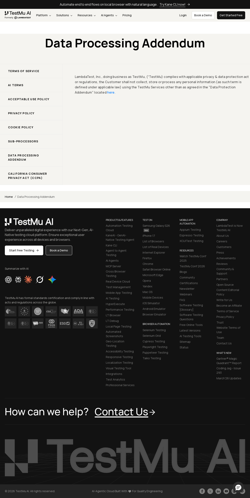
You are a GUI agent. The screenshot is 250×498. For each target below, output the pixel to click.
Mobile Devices (153, 297)
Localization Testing (119, 362)
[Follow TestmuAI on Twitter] (210, 491)
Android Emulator (154, 309)
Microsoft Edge (153, 275)
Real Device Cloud (118, 281)
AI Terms (15, 85)
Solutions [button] (64, 15)
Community (187, 277)
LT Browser (113, 315)
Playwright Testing (155, 347)
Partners (222, 279)
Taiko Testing (152, 358)
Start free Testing (24, 250)
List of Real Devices (156, 247)
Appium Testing (190, 230)
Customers (223, 247)
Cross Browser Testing (116, 273)
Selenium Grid (152, 336)
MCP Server (113, 266)
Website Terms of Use (228, 330)
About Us (222, 236)
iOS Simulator (151, 303)
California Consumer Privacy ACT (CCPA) (27, 176)
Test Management (118, 287)
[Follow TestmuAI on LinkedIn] (218, 491)
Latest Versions (190, 330)
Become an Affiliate (229, 305)
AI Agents (109, 15)
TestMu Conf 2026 (192, 266)
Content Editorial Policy (227, 292)
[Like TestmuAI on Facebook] (202, 491)
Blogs (183, 272)
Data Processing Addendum (23, 157)
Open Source (225, 285)
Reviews (222, 264)
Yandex (147, 286)
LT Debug (112, 321)
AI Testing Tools (190, 336)
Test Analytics (115, 379)
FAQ (182, 300)
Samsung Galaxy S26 (156, 228)
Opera (147, 281)
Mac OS (147, 292)
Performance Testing (120, 309)
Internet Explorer (154, 252)
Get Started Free (231, 15)
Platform (43, 15)
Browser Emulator (154, 314)
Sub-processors (23, 141)
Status (184, 347)
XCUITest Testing (191, 241)
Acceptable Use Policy (28, 99)
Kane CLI (111, 245)
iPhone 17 (149, 236)
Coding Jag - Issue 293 (228, 370)
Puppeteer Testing (155, 352)
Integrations (114, 374)
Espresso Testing (192, 235)
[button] (238, 487)
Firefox (147, 258)
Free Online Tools (191, 325)
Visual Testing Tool (118, 368)
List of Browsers (153, 241)
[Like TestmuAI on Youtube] (226, 491)
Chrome (148, 264)
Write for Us (224, 300)
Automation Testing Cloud (119, 228)
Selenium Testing (154, 330)
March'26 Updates (228, 378)
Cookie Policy (20, 127)
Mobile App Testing (119, 293)
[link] (18, 15)
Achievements (226, 258)
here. (111, 92)
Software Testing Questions (191, 317)
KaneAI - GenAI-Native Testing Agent (120, 237)
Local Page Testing (118, 326)
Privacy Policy (21, 113)
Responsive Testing (119, 357)
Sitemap (185, 342)
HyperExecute (115, 304)
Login (183, 15)
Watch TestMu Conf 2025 (193, 258)
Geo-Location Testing (115, 343)
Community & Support (225, 271)
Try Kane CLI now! (174, 4)
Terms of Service (227, 311)
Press (220, 252)
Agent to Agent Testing (116, 253)
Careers (221, 241)
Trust (220, 322)
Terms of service (23, 71)
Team (220, 338)
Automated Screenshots (114, 334)
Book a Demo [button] (203, 15)
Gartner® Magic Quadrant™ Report (229, 361)
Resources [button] (87, 15)
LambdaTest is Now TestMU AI (229, 228)
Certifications (189, 283)
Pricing (127, 15)
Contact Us (224, 343)
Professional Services (120, 385)
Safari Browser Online (157, 269)
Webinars (186, 294)
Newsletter (187, 289)
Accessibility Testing (120, 351)
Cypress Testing (154, 341)
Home (9, 197)
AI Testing (112, 298)
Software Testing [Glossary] (191, 307)
